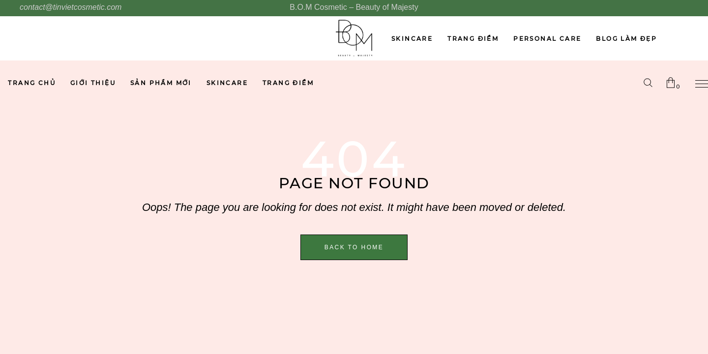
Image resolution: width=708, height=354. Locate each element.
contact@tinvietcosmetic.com (70, 7)
